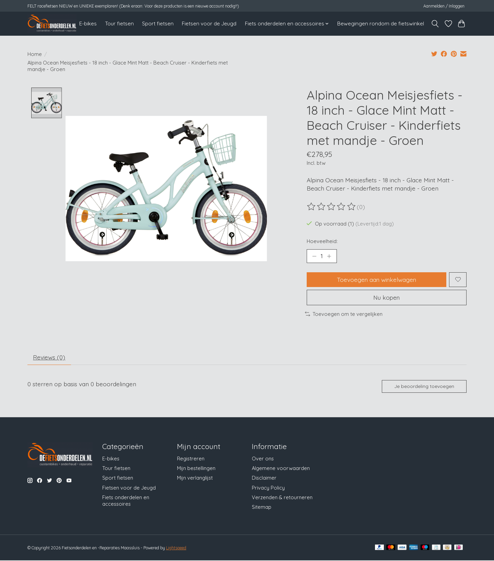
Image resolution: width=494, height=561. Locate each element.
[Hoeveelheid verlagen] (314, 256)
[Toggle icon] (435, 24)
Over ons (263, 459)
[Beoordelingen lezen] (332, 206)
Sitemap (261, 507)
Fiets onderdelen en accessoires (125, 500)
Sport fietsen (158, 23)
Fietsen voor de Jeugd (209, 23)
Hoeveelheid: (322, 241)
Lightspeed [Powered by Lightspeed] (176, 548)
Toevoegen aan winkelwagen (376, 279)
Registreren (190, 459)
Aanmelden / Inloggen (443, 6)
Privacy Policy (268, 488)
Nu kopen (386, 297)
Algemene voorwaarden (281, 469)
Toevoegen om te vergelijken (344, 314)
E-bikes (88, 23)
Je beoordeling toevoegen (424, 386)
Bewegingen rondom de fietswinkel (380, 23)
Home (34, 54)
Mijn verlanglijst (195, 478)
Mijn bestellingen (196, 469)
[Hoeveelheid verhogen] (329, 256)
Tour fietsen (119, 23)
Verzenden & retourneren (282, 497)
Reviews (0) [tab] (49, 358)
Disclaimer (264, 478)
